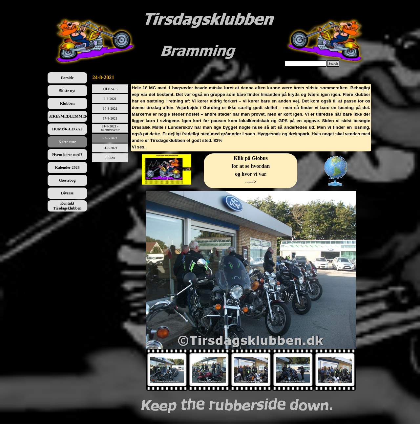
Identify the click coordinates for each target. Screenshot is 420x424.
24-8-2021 (110, 138)
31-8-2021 (110, 148)
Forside (67, 78)
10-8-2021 (110, 108)
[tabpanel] (251, 117)
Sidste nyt (67, 90)
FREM (110, 158)
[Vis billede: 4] (293, 370)
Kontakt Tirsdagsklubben (67, 206)
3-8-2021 (110, 98)
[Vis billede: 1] (167, 370)
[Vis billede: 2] (209, 370)
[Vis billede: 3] (251, 370)
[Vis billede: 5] (335, 370)
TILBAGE (110, 89)
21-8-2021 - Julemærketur (110, 128)
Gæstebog (67, 180)
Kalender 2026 (67, 167)
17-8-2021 (110, 118)
